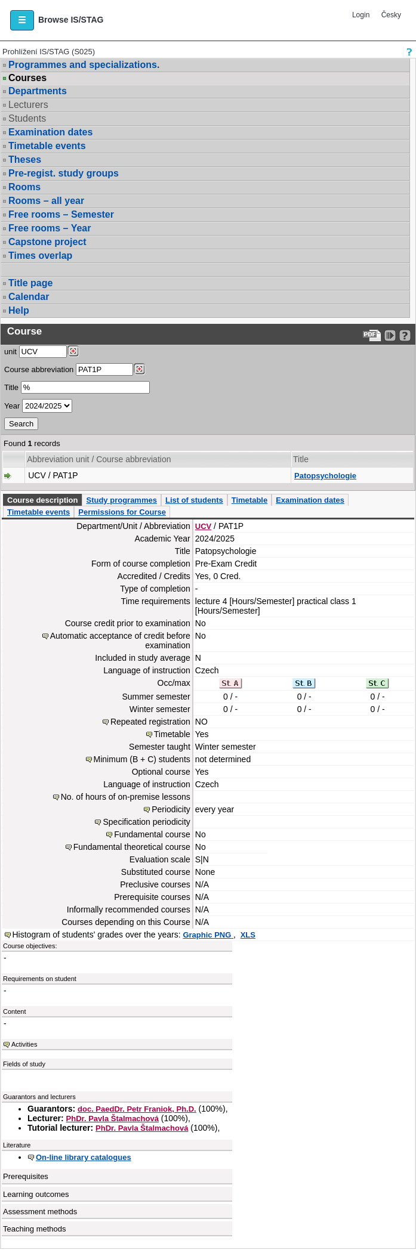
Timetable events (47, 146)
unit (10, 351)
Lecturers (28, 105)
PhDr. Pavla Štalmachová (112, 1118)
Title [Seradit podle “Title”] (301, 459)
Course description (42, 500)
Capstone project (47, 242)
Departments (37, 91)
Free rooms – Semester (61, 214)
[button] (22, 20)
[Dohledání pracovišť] (73, 351)
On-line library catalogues (83, 1157)
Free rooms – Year (49, 228)
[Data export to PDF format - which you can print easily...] (372, 335)
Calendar (28, 297)
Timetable (249, 500)
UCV (203, 526)
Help (18, 310)
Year (12, 405)
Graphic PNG (208, 934)
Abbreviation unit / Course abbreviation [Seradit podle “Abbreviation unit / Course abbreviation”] (99, 459)
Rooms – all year (46, 201)
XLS (248, 934)
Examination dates (50, 132)
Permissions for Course (122, 512)
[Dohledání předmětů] (139, 369)
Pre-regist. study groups (63, 173)
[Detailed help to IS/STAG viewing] (405, 335)
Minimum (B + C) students (142, 759)
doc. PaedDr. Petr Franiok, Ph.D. (137, 1109)
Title (11, 387)
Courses (27, 78)
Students (27, 118)
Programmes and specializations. (83, 65)
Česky (391, 15)
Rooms (24, 187)
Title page (30, 283)
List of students (194, 500)
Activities (24, 1044)
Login (360, 15)
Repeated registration (150, 721)
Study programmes (121, 500)
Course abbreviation (38, 369)
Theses (24, 159)
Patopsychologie (325, 475)
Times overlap (40, 255)
